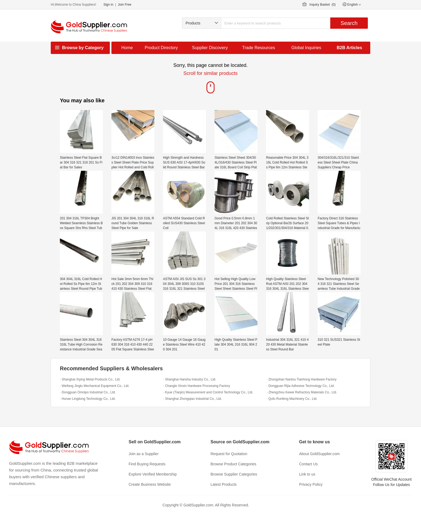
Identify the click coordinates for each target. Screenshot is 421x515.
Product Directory (161, 47)
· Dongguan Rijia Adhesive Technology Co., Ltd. (301, 386)
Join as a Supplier (143, 454)
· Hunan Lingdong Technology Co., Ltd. (87, 399)
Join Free (124, 4)
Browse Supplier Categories (233, 474)
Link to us (307, 474)
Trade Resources (258, 47)
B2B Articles (349, 47)
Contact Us (308, 464)
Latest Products (223, 484)
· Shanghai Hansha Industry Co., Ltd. (189, 379)
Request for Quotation (228, 454)
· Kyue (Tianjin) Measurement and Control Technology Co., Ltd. (208, 392)
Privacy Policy (310, 484)
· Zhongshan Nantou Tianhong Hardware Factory (301, 379)
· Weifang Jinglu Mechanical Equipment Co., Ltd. (94, 386)
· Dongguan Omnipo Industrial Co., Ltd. (88, 392)
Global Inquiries (306, 47)
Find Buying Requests (147, 464)
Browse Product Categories (233, 464)
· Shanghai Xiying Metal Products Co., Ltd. (90, 379)
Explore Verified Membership (153, 474)
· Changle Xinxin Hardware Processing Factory (196, 386)
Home (127, 47)
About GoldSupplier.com (319, 454)
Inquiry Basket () (323, 4)
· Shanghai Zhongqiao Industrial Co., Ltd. (192, 399)
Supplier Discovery (210, 47)
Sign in (108, 4)
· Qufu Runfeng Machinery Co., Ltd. (292, 399)
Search (348, 23)
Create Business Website (150, 484)
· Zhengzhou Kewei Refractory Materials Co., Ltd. (302, 392)
